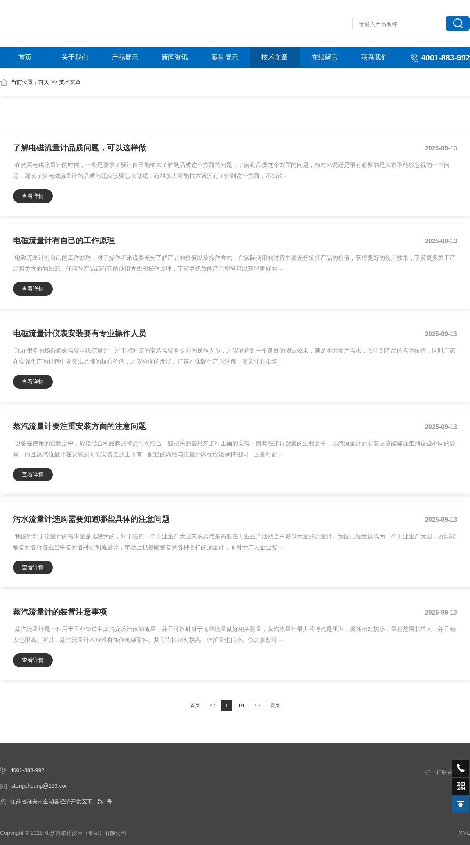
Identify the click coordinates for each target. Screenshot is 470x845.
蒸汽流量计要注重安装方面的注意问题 (79, 426)
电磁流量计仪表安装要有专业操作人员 (79, 333)
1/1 (241, 705)
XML (464, 833)
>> (257, 705)
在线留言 (324, 57)
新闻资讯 (174, 57)
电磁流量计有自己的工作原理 (64, 240)
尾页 (275, 705)
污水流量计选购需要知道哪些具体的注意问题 (91, 519)
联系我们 (374, 57)
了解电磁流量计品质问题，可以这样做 (79, 148)
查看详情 (33, 196)
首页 (25, 57)
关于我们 (74, 57)
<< (212, 705)
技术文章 (274, 57)
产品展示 (125, 57)
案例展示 (225, 57)
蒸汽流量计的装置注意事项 (60, 612)
